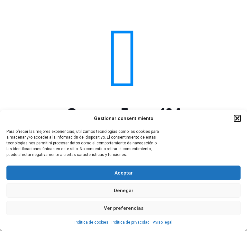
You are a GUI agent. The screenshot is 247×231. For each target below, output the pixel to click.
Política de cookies (91, 222)
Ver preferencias (123, 208)
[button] (237, 118)
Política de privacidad (131, 222)
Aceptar (123, 173)
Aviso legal (162, 222)
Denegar (123, 190)
